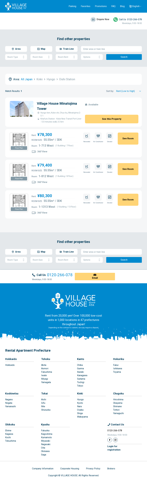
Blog (122, 6)
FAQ (113, 6)
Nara (79, 406)
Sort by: (110, 91)
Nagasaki (45, 444)
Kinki (80, 393)
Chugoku (118, 393)
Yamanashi (10, 406)
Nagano (9, 399)
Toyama (117, 372)
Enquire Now (103, 19)
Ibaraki (80, 372)
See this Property (111, 119)
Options (91, 57)
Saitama (81, 378)
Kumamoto (46, 437)
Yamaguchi (118, 413)
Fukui (115, 365)
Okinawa (45, 451)
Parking (72, 6)
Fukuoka (45, 430)
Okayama (117, 403)
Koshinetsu (11, 393)
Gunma (80, 368)
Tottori (116, 409)
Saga (43, 454)
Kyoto (80, 403)
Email (95, 278)
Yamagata (46, 382)
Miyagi (44, 378)
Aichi (43, 399)
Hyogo (80, 399)
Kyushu (45, 424)
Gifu (43, 403)
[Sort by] (129, 91)
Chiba (80, 365)
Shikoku (10, 424)
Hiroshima (118, 399)
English (136, 6)
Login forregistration (113, 448)
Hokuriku (118, 359)
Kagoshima (46, 434)
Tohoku (45, 359)
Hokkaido (11, 359)
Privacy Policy (93, 468)
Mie (43, 406)
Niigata (8, 403)
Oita (43, 447)
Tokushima (10, 440)
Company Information (42, 468)
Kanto (80, 359)
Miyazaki (45, 440)
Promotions (101, 6)
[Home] (73, 300)
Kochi (8, 437)
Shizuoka (45, 409)
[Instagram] (115, 440)
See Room (128, 138)
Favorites (85, 6)
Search (124, 57)
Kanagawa (82, 375)
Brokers (111, 468)
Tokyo (80, 385)
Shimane (117, 406)
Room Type (16, 57)
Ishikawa (117, 368)
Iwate (44, 375)
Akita (43, 365)
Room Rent (66, 57)
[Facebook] (109, 440)
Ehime (8, 430)
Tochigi (80, 382)
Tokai (44, 393)
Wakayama (82, 416)
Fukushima (46, 372)
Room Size (41, 57)
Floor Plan (19, 148)
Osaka (80, 409)
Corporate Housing (69, 468)
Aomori (44, 368)
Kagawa (9, 434)
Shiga (80, 413)
